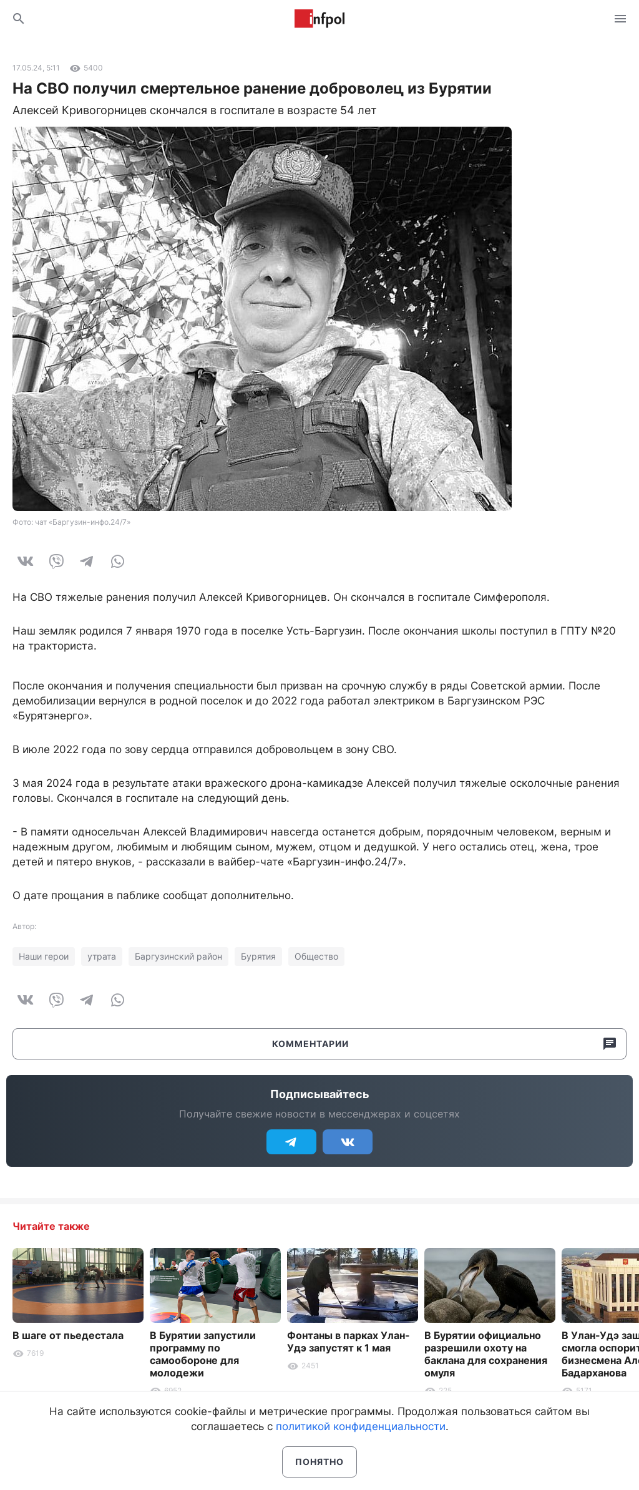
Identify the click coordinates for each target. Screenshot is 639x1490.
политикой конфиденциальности (361, 1426)
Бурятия (258, 956)
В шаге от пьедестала (68, 1335)
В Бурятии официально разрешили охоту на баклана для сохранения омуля (485, 1354)
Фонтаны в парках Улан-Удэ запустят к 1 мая (348, 1341)
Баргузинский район (178, 956)
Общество (316, 956)
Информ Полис (319, 18)
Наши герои (44, 956)
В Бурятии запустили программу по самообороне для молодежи (203, 1354)
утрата (101, 956)
